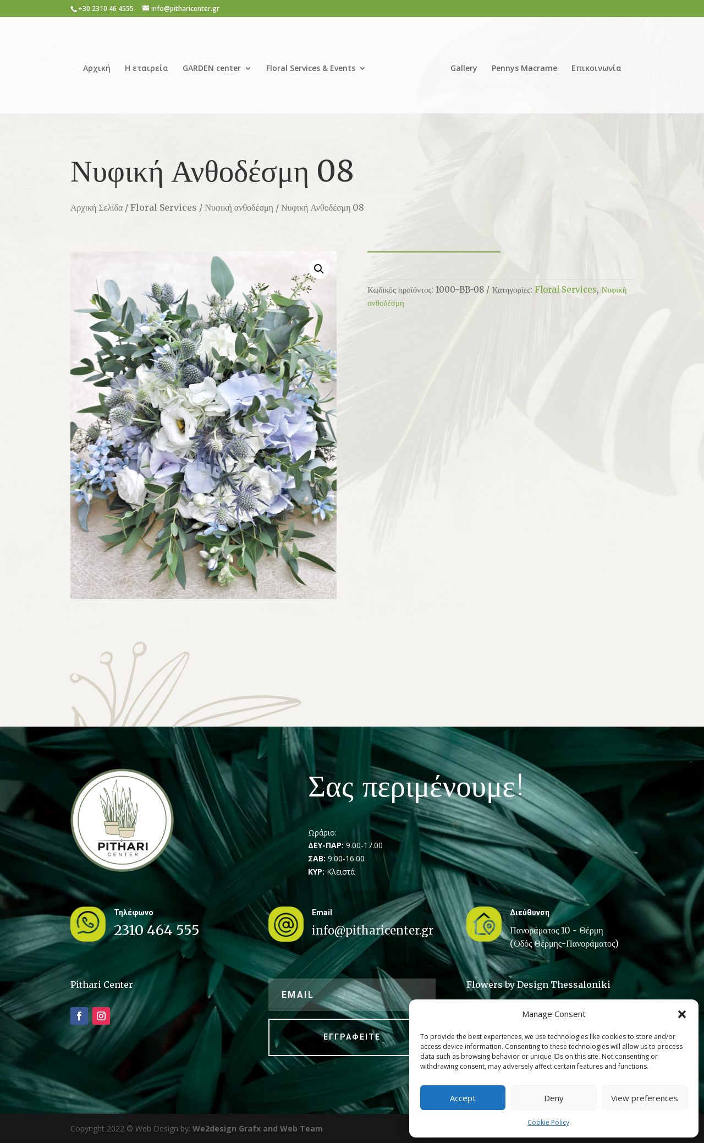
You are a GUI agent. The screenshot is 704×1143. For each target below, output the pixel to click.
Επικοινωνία (596, 68)
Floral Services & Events (310, 68)
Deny (554, 1097)
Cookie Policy (548, 1122)
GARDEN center (212, 68)
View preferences (644, 1097)
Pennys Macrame (524, 68)
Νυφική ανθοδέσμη (239, 207)
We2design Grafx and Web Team (258, 1128)
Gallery (463, 68)
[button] (682, 1014)
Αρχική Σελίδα (96, 207)
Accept (463, 1097)
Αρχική (97, 68)
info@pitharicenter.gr (372, 930)
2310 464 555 (157, 930)
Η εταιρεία (146, 68)
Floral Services (163, 207)
